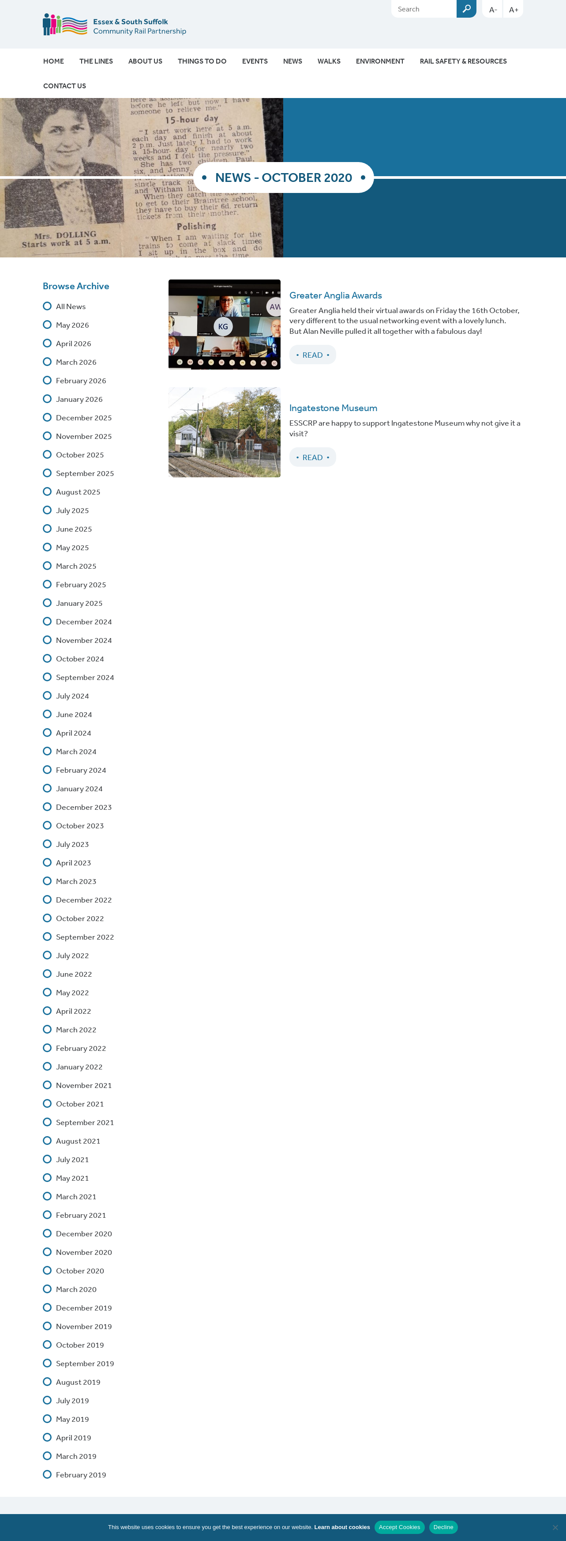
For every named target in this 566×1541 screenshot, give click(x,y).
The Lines (96, 61)
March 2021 (76, 1196)
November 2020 (84, 1252)
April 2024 (73, 732)
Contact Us (64, 85)
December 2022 (84, 899)
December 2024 (84, 621)
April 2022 (73, 1011)
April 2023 (73, 862)
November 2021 (84, 1085)
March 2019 (76, 1456)
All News (71, 306)
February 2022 (81, 1048)
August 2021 (78, 1140)
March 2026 (76, 361)
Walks (329, 61)
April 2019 (73, 1437)
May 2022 (72, 992)
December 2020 (84, 1233)
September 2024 (85, 677)
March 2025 (76, 565)
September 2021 (85, 1122)
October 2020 (80, 1270)
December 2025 (84, 417)
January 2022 (79, 1066)
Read (312, 354)
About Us (145, 61)
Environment (380, 61)
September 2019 (85, 1363)
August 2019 (78, 1381)
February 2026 (81, 380)
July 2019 (72, 1400)
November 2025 (84, 436)
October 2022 (80, 918)
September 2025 (85, 473)
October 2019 (80, 1344)
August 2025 (78, 491)
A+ (514, 9)
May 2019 (72, 1419)
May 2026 (72, 324)
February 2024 (81, 769)
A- (493, 9)
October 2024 (80, 658)
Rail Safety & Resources (463, 61)
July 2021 (72, 1159)
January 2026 (79, 399)
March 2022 (76, 1029)
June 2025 (74, 528)
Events (255, 61)
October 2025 (80, 454)
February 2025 (81, 584)
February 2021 (81, 1215)
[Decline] (555, 1527)
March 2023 (76, 881)
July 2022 (72, 955)
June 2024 (74, 714)
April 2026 (73, 343)
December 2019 (84, 1307)
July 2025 (72, 510)
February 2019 (81, 1474)
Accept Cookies (399, 1527)
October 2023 (80, 825)
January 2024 (79, 788)
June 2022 (74, 973)
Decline (444, 1527)
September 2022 (85, 936)
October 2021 (80, 1103)
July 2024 (72, 695)
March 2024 (76, 751)
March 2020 (76, 1289)
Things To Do (202, 61)
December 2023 (84, 807)
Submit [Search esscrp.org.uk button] (466, 9)
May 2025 (72, 547)
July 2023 (72, 844)
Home (53, 61)
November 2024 (84, 640)
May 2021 (72, 1177)
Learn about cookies (342, 1527)
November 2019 (84, 1326)
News (292, 61)
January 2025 (79, 603)
